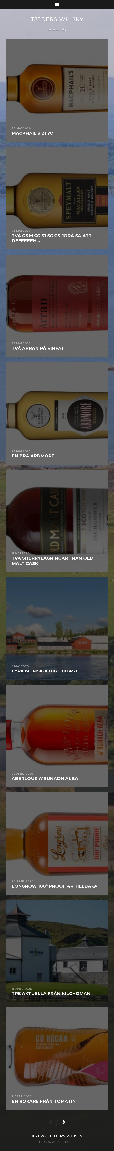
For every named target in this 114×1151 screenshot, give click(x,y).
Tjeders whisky (57, 19)
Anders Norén (64, 1141)
